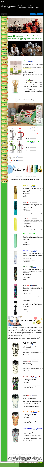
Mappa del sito (36, 460)
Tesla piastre (22, 460)
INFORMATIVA (12, 454)
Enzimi (25, 457)
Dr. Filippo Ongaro (33, 460)
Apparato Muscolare (29, 455)
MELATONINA (10, 458)
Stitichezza (24, 459)
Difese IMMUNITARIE (11, 457)
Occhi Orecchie (37, 458)
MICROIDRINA (27, 458)
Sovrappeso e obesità (18, 459)
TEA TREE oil (32, 459)
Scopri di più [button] (4, 14)
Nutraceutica (34, 458)
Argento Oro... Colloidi (10, 456)
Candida (36, 456)
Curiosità (31, 454)
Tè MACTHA (40, 459)
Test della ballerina (28, 460)
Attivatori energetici (18, 456)
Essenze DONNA (30, 457)
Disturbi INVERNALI (16, 457)
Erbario (27, 457)
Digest (19, 457)
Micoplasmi (21, 458)
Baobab (25, 456)
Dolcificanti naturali (23, 457)
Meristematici (18, 458)
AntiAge (15, 455)
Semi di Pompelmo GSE (10, 459)
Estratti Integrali (37, 457)
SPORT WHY (21, 459)
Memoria (13, 458)
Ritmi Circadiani (17, 460)
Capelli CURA (38, 456)
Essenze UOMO (34, 457)
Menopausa (16, 458)
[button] (43, 1)
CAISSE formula (31, 456)
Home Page (9, 454)
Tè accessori (35, 459)
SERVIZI (29, 454)
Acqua (41, 454)
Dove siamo (36, 454)
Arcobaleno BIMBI (38, 455)
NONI (32, 458)
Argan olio (41, 455)
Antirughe (17, 455)
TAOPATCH (25, 460)
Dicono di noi (38, 454)
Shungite (20, 460)
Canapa (34, 456)
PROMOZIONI (23, 454)
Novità (20, 454)
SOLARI (14, 459)
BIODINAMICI (27, 456)
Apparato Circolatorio (25, 455)
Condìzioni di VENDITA (16, 454)
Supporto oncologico (28, 459)
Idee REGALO (26, 454)
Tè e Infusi (38, 459)
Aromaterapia (14, 456)
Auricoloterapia (22, 456)
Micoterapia (24, 458)
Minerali (30, 458)
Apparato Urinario (33, 455)
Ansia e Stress (12, 455)
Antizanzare (9, 455)
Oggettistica (41, 458)
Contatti (33, 454)
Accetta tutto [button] (40, 14)
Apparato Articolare (20, 455)
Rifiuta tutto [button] (33, 14)
